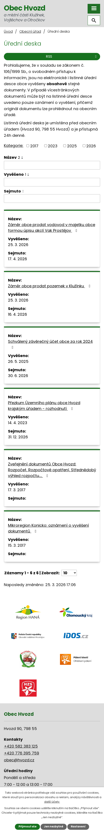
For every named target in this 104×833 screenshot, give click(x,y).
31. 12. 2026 (18, 437)
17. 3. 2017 (16, 490)
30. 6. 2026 (18, 375)
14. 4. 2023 (17, 422)
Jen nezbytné (53, 826)
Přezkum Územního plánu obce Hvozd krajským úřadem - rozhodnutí (44, 405)
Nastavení (78, 826)
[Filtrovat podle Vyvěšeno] (52, 182)
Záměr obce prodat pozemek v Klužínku (50, 286)
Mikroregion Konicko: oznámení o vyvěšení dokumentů (48, 528)
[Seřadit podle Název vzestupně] (22, 156)
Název (12, 157)
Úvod (8, 31)
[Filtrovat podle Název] (52, 165)
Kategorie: (13, 145)
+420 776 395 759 (21, 753)
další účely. (52, 801)
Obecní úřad (30, 31)
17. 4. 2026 (17, 259)
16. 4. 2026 (17, 314)
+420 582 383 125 (21, 746)
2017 (34, 145)
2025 (72, 145)
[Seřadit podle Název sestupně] (22, 158)
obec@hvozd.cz (19, 760)
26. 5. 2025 (18, 361)
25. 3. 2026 (18, 244)
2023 (52, 145)
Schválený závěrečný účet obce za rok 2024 (50, 344)
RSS (72, 56)
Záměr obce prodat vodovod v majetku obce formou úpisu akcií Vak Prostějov (51, 227)
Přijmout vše (27, 826)
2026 (91, 145)
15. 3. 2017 (17, 545)
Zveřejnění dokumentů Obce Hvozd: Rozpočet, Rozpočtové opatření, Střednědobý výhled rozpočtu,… (52, 469)
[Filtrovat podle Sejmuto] (52, 198)
